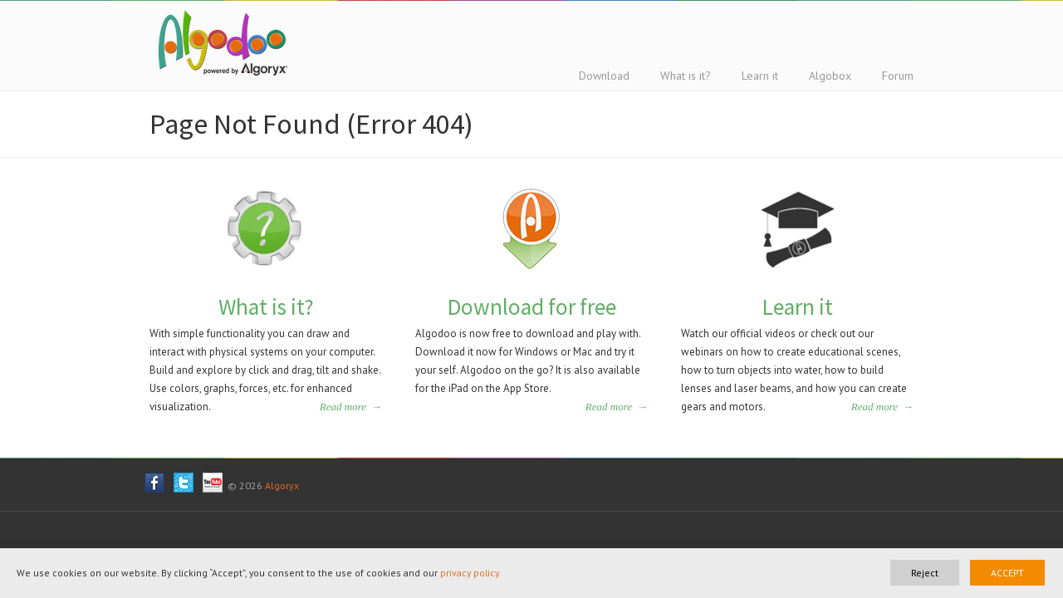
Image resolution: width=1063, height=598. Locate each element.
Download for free (532, 306)
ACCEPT (1007, 572)
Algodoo (220, 42)
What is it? (266, 306)
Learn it (797, 306)
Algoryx (282, 485)
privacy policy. (470, 572)
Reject (924, 572)
